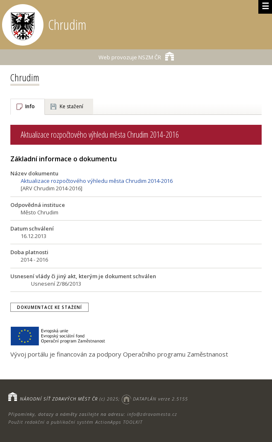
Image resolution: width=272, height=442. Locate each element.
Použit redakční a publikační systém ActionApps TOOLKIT (75, 422)
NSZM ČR (136, 56)
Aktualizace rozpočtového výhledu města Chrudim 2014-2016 (97, 181)
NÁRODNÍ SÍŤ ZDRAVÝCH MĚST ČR (59, 399)
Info (30, 106)
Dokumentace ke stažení (49, 307)
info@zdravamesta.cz (152, 414)
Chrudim (24, 77)
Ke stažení (71, 106)
